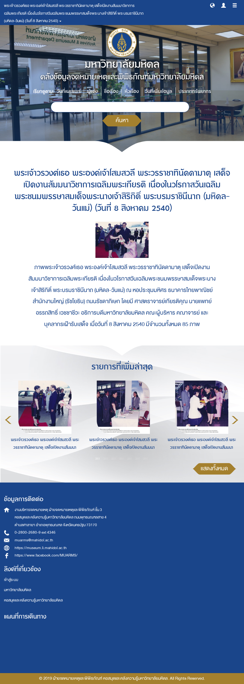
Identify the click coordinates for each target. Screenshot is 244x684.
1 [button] (97, 458)
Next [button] (235, 420)
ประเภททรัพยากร (195, 91)
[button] (212, 5)
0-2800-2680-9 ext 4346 (35, 532)
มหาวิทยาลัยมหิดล (17, 590)
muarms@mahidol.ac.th (34, 540)
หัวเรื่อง (132, 91)
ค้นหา (122, 120)
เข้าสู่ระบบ (11, 579)
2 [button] (105, 458)
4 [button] (121, 458)
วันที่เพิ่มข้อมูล (158, 91)
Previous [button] (8, 420)
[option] (43, 419)
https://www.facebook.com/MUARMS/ (46, 555)
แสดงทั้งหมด (214, 468)
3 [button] (113, 458)
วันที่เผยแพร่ (69, 91)
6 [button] (137, 458)
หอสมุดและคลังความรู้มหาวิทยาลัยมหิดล (33, 600)
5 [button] (129, 458)
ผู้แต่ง (92, 91)
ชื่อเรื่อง (111, 91)
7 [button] (145, 458)
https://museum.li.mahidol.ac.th (41, 548)
